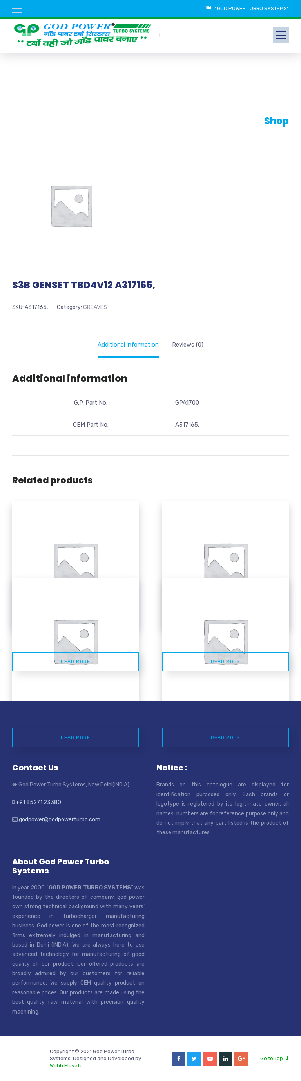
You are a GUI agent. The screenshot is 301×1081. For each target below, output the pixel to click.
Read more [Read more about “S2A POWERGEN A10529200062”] (225, 661)
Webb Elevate (66, 1065)
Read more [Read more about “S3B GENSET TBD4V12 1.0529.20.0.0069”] (75, 737)
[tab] (128, 344)
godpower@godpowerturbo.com (59, 819)
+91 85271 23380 (38, 802)
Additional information (128, 344)
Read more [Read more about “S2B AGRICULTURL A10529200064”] (225, 737)
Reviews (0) (187, 344)
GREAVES (95, 307)
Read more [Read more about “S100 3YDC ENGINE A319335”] (75, 661)
